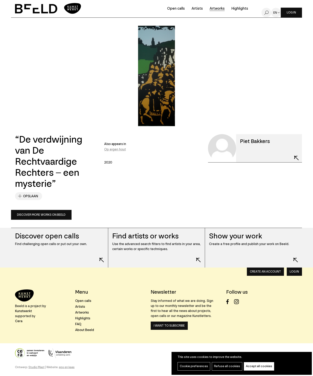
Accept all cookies (259, 366)
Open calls (176, 9)
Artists (197, 9)
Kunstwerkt (23, 311)
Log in (291, 12)
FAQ (78, 324)
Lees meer (99, 257)
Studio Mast (36, 367)
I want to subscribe (169, 326)
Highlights (239, 9)
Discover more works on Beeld (41, 215)
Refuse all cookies (227, 366)
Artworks (217, 9)
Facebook (229, 301)
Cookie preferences (194, 366)
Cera (18, 321)
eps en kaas (67, 367)
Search (266, 12)
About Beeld (84, 330)
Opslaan (30, 196)
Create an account (265, 272)
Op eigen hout (115, 149)
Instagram (237, 301)
